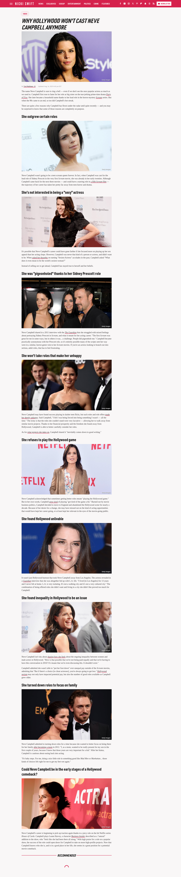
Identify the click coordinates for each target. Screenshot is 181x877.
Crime (96, 3)
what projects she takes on (38, 432)
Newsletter (164, 3)
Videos (25, 14)
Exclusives (51, 3)
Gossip (62, 3)
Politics (87, 3)
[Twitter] (133, 4)
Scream (99, 97)
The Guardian (71, 332)
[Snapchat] (145, 4)
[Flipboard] (141, 4)
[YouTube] (124, 4)
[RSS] (153, 4)
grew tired (53, 502)
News (41, 3)
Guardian (27, 581)
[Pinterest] (137, 4)
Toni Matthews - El (30, 86)
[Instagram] (129, 4)
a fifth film (98, 182)
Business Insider (78, 836)
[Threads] (149, 4)
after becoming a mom (43, 747)
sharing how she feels (56, 657)
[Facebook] (120, 4)
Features (106, 3)
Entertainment (74, 3)
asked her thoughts (40, 257)
